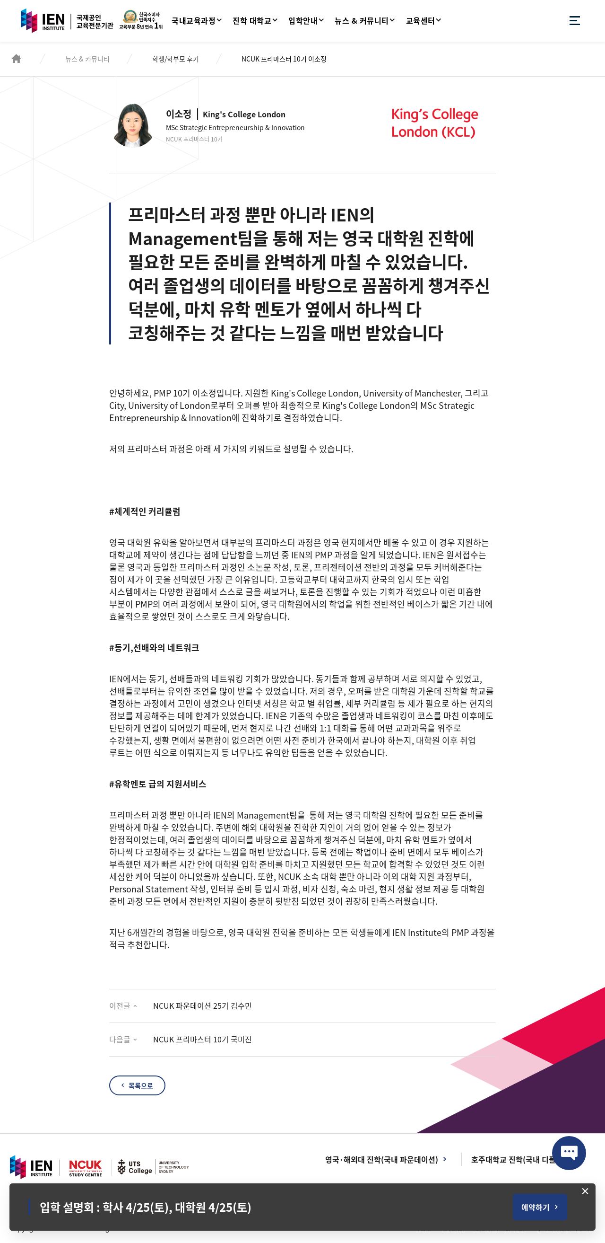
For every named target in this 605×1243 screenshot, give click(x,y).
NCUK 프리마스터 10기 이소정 (284, 58)
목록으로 (141, 1085)
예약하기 (535, 1207)
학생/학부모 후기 (175, 58)
